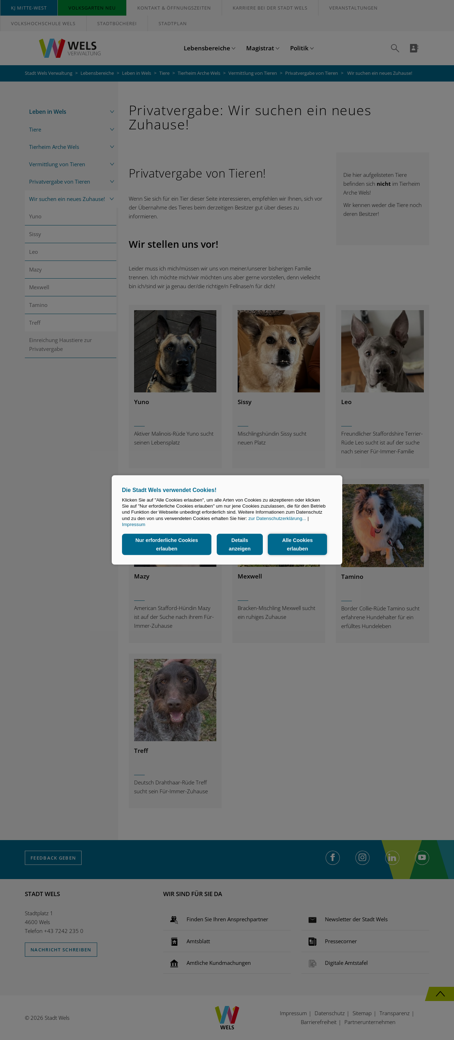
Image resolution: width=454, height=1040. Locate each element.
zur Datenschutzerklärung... (277, 518)
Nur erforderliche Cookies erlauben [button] (166, 544)
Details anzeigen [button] (240, 544)
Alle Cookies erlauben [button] (297, 544)
